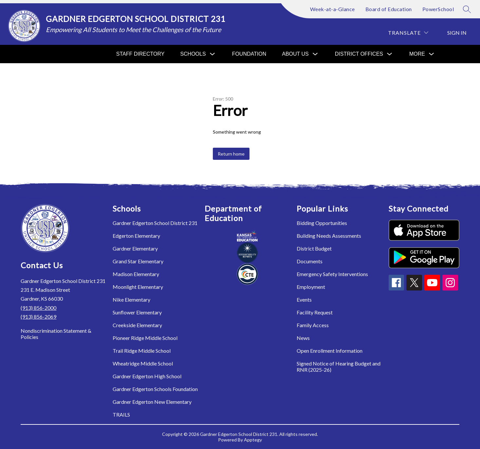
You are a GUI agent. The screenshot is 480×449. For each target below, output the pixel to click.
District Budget (314, 248)
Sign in (457, 32)
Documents (310, 261)
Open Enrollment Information (329, 350)
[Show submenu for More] (417, 54)
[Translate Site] (408, 32)
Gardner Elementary (135, 248)
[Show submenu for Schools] (193, 54)
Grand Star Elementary (138, 261)
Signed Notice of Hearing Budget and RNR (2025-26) (338, 366)
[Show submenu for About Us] (295, 54)
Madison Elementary (136, 274)
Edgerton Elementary (136, 236)
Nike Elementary (131, 299)
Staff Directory (140, 54)
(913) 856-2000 (38, 308)
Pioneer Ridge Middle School (145, 338)
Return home (231, 154)
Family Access (313, 325)
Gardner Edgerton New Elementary (152, 402)
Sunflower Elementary (137, 312)
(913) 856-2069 (38, 316)
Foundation (249, 54)
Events (304, 299)
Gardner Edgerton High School (147, 376)
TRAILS (121, 414)
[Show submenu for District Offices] (359, 54)
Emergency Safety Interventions (332, 274)
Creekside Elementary (137, 325)
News (303, 338)
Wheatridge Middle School (143, 363)
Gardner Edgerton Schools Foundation (155, 389)
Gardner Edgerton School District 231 (155, 223)
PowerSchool (438, 9)
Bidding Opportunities (322, 223)
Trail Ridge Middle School (142, 350)
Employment (311, 287)
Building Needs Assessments (329, 236)
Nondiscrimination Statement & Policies (56, 333)
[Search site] (467, 9)
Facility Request (315, 312)
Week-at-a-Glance (332, 9)
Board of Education (388, 9)
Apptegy (253, 439)
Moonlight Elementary (138, 287)
